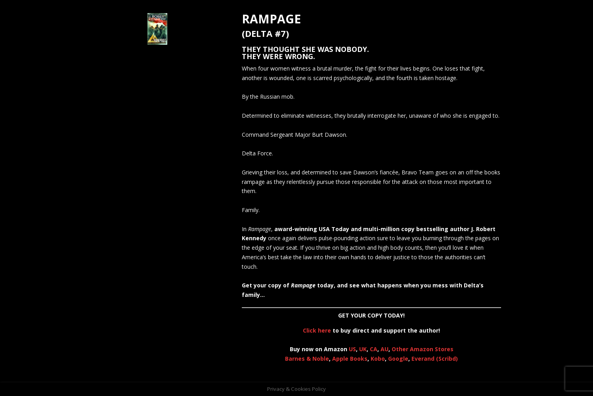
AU (384, 349)
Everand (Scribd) (434, 358)
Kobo (378, 358)
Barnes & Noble (307, 358)
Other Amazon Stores (422, 349)
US (352, 349)
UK (363, 349)
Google (398, 358)
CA (373, 349)
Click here (317, 330)
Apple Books (349, 358)
